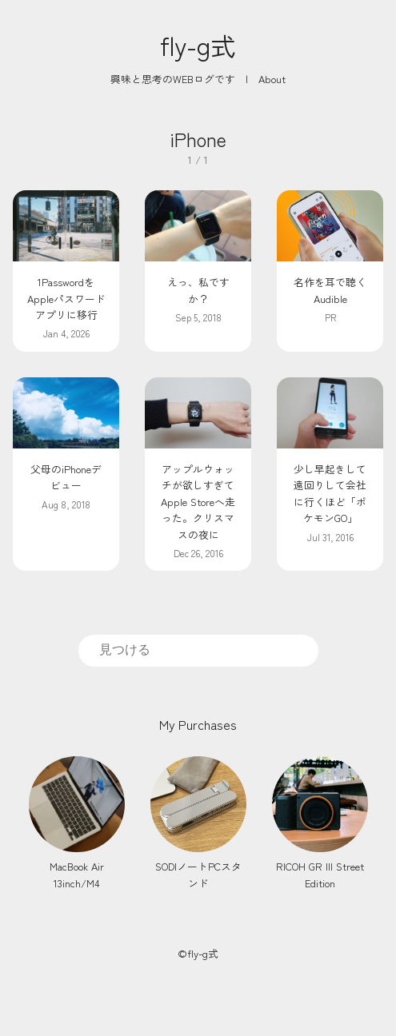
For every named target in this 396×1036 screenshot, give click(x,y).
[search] (198, 650)
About (272, 78)
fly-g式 (198, 44)
